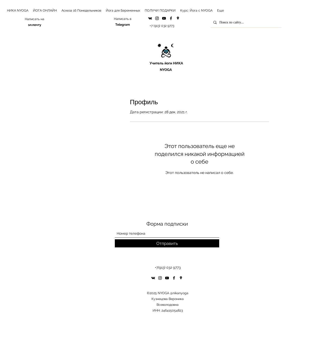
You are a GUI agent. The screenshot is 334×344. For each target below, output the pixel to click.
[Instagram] (157, 18)
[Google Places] (178, 18)
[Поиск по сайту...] (245, 22)
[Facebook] (171, 18)
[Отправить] (167, 243)
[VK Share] (150, 18)
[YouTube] (164, 18)
